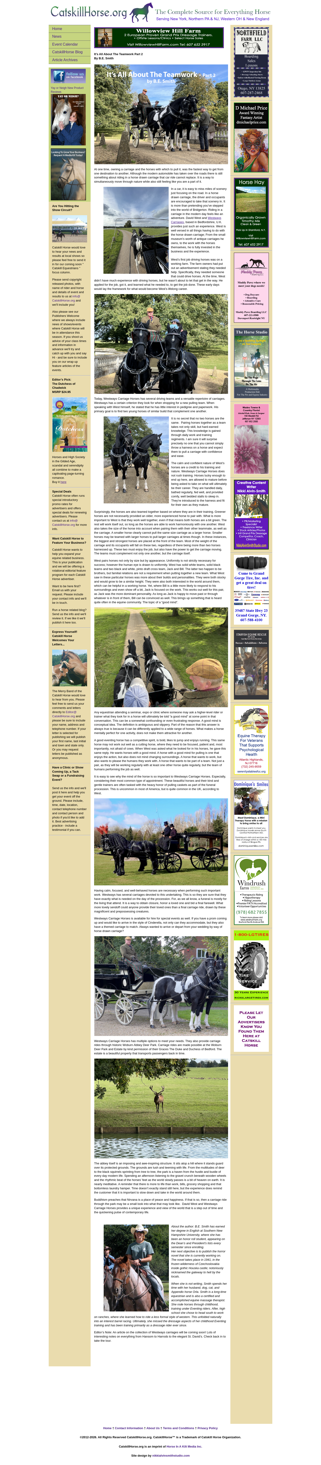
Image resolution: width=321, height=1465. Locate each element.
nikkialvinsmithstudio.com (171, 1455)
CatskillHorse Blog (67, 52)
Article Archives (65, 60)
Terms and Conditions (178, 1428)
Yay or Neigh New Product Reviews (68, 115)
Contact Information (128, 1428)
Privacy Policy (207, 1428)
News (56, 36)
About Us (153, 1428)
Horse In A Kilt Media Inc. (184, 1446)
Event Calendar (65, 44)
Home (57, 29)
